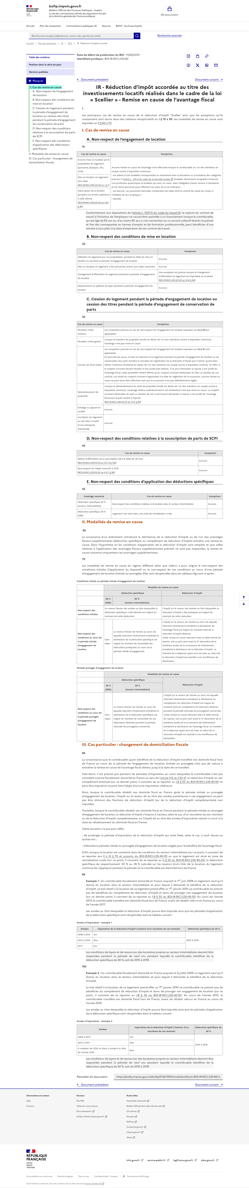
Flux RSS (80, 1100)
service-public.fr (157, 1160)
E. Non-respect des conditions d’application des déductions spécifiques (51, 145)
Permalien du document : (92, 1077)
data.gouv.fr (208, 1160)
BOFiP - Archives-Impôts (129, 26)
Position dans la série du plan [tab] (45, 64)
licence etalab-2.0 (93, 1183)
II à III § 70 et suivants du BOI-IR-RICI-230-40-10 (134, 856)
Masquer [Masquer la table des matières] (38, 81)
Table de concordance (87, 1106)
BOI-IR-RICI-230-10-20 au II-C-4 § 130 (97, 462)
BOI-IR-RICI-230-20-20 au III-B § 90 (177, 280)
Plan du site (83, 1176)
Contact (30, 1106)
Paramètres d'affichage (138, 1176)
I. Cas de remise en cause (46, 87)
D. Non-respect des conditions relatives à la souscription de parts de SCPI (54, 132)
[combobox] (81, 36)
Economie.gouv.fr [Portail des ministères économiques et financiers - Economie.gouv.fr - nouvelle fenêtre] (135, 1127)
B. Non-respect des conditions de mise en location (53, 102)
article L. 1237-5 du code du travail (155, 213)
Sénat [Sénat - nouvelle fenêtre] (129, 1137)
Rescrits (106, 26)
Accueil (30, 26)
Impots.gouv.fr (133, 1132)
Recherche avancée (169, 35)
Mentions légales (65, 1176)
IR (62, 43)
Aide (28, 1100)
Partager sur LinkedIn (206, 65)
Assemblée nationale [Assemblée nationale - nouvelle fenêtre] (136, 1100)
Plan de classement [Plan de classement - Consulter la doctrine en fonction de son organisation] (50, 26)
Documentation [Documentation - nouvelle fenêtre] (84, 1111)
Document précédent (94, 79)
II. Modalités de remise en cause (48, 154)
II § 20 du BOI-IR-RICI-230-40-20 (183, 860)
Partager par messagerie (216, 65)
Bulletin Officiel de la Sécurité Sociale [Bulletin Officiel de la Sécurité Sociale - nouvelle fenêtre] (144, 1106)
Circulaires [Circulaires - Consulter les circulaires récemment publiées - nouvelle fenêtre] (132, 1111)
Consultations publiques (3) (81, 26)
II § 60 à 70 (104, 123)
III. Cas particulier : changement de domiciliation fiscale (51, 160)
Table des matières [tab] (39, 57)
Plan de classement (47, 43)
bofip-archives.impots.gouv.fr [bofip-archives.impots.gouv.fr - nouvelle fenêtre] (90, 1116)
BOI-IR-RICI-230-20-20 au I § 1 (93, 185)
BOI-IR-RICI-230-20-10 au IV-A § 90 (122, 401)
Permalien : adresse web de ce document (206, 56)
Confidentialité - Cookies (106, 1176)
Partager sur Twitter (197, 65)
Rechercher (137, 36)
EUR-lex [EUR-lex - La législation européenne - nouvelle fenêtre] (130, 1121)
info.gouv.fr (133, 1160)
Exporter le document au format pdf (188, 56)
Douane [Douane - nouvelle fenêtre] (130, 1116)
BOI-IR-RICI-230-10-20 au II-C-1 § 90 (96, 472)
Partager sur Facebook (188, 65)
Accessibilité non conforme (39, 1176)
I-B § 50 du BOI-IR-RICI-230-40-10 (197, 782)
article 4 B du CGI (172, 778)
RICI (70, 43)
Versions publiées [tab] (38, 72)
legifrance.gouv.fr (183, 1160)
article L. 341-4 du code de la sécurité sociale (146, 179)
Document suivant (207, 79)
